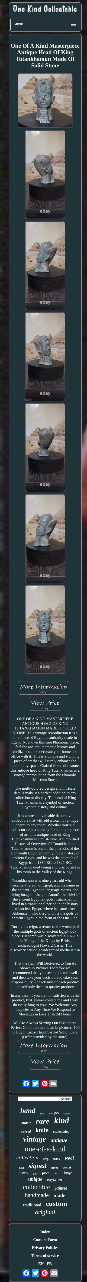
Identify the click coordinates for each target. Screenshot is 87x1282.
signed (37, 1165)
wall (21, 1167)
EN (41, 1263)
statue (26, 1123)
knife (41, 1130)
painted (61, 1188)
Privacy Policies (45, 1247)
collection (27, 1157)
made (59, 1195)
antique (59, 1140)
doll (42, 1113)
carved (26, 1131)
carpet (54, 1112)
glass (35, 1173)
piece (45, 1173)
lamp (45, 1159)
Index (45, 1232)
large (68, 1173)
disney (23, 1173)
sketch (67, 1113)
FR (49, 1263)
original (45, 1212)
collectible (36, 1186)
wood (56, 1159)
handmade (37, 1195)
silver (54, 1167)
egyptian (54, 1179)
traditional (32, 1204)
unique (35, 1179)
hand (27, 1110)
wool (69, 1158)
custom (56, 1203)
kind (61, 1120)
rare (43, 1121)
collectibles (61, 1131)
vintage (34, 1139)
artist (67, 1167)
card (56, 1173)
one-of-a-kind (45, 1149)
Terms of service (45, 1255)
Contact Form (45, 1240)
